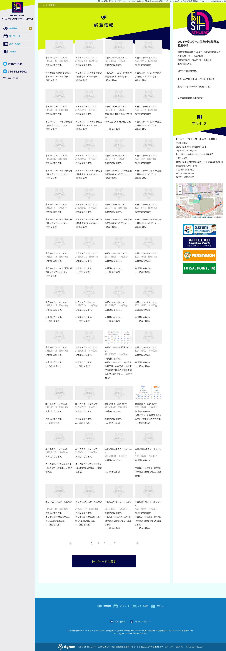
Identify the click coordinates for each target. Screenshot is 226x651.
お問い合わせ (12, 63)
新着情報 (17, 28)
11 (115, 543)
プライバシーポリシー (140, 621)
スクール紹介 (17, 44)
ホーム (42, 5)
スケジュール (17, 36)
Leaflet (194, 217)
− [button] (180, 191)
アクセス (17, 51)
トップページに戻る (104, 561)
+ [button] (180, 187)
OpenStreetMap (206, 217)
